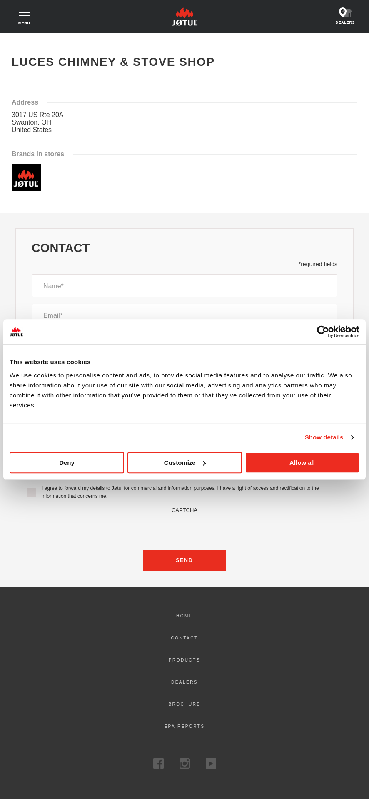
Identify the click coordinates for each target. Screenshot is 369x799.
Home (22, 41)
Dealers (184, 682)
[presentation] (184, 529)
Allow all (302, 462)
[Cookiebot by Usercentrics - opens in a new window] (323, 331)
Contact (184, 638)
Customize (185, 462)
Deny (67, 462)
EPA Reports (184, 726)
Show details (324, 437)
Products (184, 660)
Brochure (184, 704)
